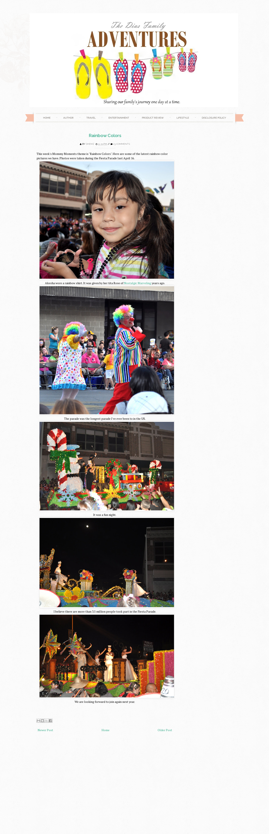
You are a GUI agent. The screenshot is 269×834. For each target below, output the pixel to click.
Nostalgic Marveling (137, 283)
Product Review (153, 117)
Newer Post (45, 730)
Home (46, 117)
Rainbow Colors (105, 135)
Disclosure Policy (214, 117)
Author (68, 117)
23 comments (121, 144)
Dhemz (90, 144)
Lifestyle (183, 117)
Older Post (165, 730)
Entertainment (118, 117)
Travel (91, 117)
